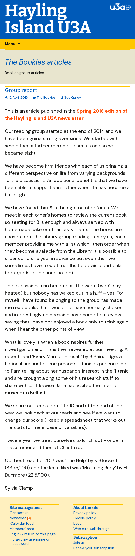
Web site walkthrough (91, 528)
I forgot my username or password (30, 541)
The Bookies (46, 97)
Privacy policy (84, 513)
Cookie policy (84, 518)
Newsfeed (20, 518)
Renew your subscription (93, 548)
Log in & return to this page (33, 534)
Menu (10, 43)
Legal (77, 523)
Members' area (22, 528)
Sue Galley (72, 97)
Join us (79, 542)
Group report (21, 90)
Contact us (19, 513)
